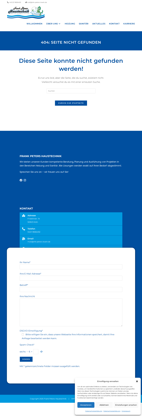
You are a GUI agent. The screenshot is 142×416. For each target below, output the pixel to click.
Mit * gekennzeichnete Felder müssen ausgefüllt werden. (50, 379)
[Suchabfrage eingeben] (71, 103)
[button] (137, 381)
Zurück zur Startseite (71, 116)
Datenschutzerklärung (93, 411)
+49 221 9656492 (14, 2)
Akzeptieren (86, 405)
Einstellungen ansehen (126, 405)
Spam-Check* (27, 358)
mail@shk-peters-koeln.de (36, 2)
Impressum (126, 411)
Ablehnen (104, 405)
